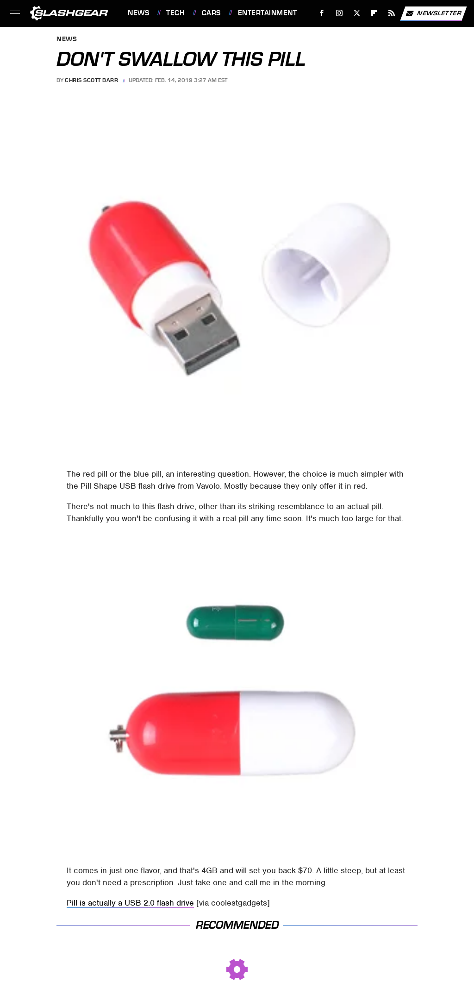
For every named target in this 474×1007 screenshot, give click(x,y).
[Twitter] (356, 13)
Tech (175, 13)
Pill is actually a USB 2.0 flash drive (130, 903)
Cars (211, 13)
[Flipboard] (374, 13)
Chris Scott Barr (91, 80)
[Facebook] (322, 13)
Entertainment (267, 13)
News (138, 13)
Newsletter (433, 13)
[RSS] (392, 13)
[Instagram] (339, 13)
